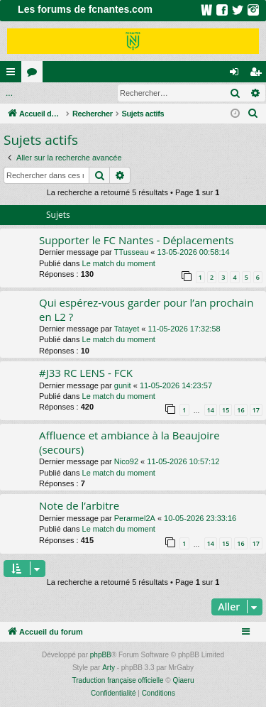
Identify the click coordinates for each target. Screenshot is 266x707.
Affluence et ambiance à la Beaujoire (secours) (129, 442)
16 (240, 410)
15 (225, 410)
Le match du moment (118, 263)
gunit (122, 385)
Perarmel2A (134, 518)
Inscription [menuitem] (258, 74)
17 (256, 410)
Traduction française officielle (118, 680)
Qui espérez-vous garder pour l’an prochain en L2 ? (146, 309)
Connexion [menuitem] (237, 74)
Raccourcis (13, 74)
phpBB (100, 655)
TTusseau (131, 252)
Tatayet (126, 328)
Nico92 (126, 461)
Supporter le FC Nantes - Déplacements (136, 240)
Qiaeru (183, 680)
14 (210, 410)
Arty (108, 668)
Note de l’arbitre (79, 505)
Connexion (33, 93)
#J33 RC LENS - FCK (86, 373)
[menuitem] (253, 113)
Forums (35, 74)
